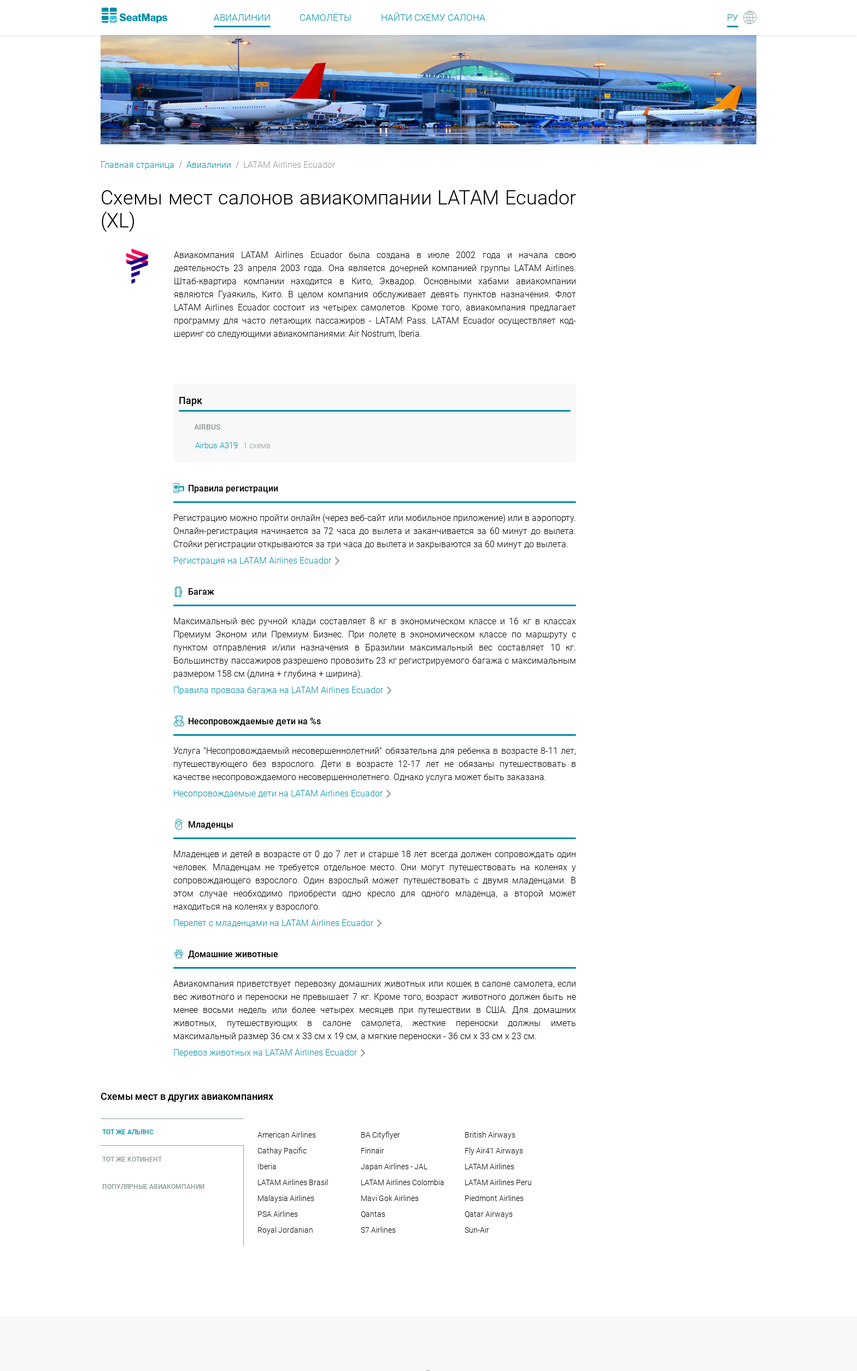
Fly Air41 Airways (494, 1150)
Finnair (372, 1150)
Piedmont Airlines (494, 1198)
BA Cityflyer (380, 1134)
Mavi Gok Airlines (390, 1198)
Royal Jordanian (285, 1230)
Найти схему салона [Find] (433, 17)
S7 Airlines (378, 1230)
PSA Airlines (277, 1214)
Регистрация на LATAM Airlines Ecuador (257, 560)
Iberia (267, 1166)
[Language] (741, 17)
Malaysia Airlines (285, 1198)
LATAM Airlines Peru (498, 1182)
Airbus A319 (216, 445)
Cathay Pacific (282, 1150)
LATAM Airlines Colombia (402, 1182)
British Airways (490, 1134)
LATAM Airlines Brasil (292, 1182)
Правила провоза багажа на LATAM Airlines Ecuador (283, 690)
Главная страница (137, 165)
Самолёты (325, 17)
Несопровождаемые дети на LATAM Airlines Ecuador (282, 793)
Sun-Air (477, 1230)
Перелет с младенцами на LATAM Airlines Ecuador (278, 923)
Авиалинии (208, 165)
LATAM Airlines (489, 1166)
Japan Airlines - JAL (394, 1166)
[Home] (134, 15)
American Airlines (286, 1134)
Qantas (373, 1214)
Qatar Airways (489, 1214)
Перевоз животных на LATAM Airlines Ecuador (270, 1052)
